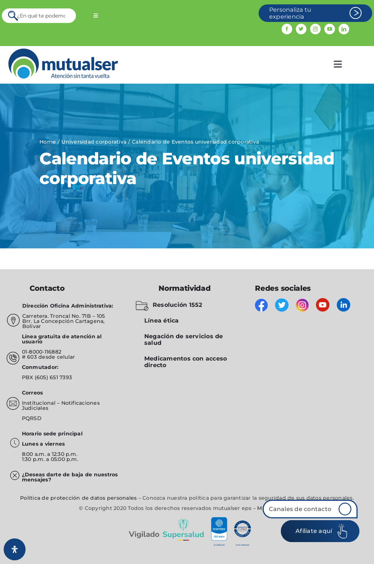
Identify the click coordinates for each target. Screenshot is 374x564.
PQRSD (32, 418)
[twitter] (301, 29)
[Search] (13, 15)
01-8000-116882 (41, 351)
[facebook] (287, 29)
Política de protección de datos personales (78, 498)
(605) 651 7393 (53, 377)
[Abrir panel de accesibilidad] (15, 549)
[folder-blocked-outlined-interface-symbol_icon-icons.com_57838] (142, 302)
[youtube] (329, 29)
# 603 (29, 357)
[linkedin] (344, 29)
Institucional (39, 403)
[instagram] (315, 29)
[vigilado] (187, 519)
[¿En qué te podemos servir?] (39, 15)
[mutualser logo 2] (63, 51)
